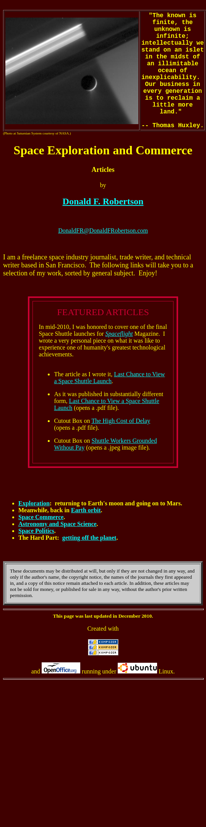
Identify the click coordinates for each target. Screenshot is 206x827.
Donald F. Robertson (103, 201)
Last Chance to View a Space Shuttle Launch (109, 377)
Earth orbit (86, 510)
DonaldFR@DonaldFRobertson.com (103, 230)
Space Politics (36, 531)
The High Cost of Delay (120, 421)
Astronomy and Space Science (57, 524)
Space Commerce (40, 517)
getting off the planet (89, 537)
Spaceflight (119, 333)
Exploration (34, 503)
